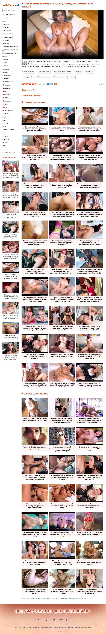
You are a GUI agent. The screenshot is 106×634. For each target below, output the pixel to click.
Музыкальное (6, 99)
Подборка (5, 112)
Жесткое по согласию (9, 51)
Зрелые (4, 54)
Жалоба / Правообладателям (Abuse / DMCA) (48, 620)
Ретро (4, 118)
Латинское (5, 77)
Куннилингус (6, 73)
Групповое (5, 41)
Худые (4, 144)
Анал (4, 19)
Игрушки (5, 57)
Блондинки (5, 26)
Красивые (5, 67)
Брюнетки (5, 38)
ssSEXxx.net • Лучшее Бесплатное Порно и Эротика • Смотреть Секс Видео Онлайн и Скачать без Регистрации (55, 627)
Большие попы (7, 29)
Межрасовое (6, 86)
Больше (92, 66)
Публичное (5, 115)
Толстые (5, 141)
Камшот (4, 61)
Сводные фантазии (8, 128)
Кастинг (5, 64)
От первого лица (7, 109)
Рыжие (4, 125)
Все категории (8, 13)
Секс (4, 131)
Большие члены (7, 35)
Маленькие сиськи (8, 80)
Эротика (5, 147)
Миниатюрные (6, 93)
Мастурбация (6, 83)
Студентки (5, 137)
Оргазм (4, 105)
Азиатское (5, 16)
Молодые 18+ (6, 96)
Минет (4, 89)
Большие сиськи (7, 32)
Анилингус (5, 22)
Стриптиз (5, 134)
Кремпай (5, 70)
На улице (5, 102)
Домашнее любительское (10, 48)
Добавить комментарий (32, 95)
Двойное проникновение (10, 45)
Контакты (71, 620)
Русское (5, 121)
